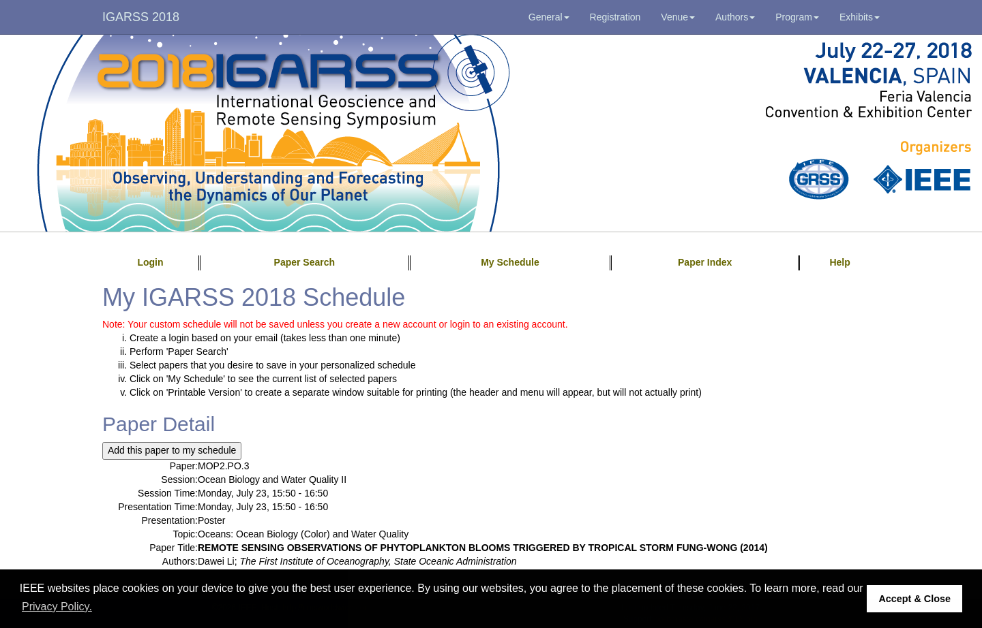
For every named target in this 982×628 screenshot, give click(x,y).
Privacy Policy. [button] (57, 606)
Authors (735, 17)
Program (797, 17)
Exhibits (859, 17)
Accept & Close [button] (914, 598)
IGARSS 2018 (140, 17)
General (549, 17)
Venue (678, 17)
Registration (615, 17)
